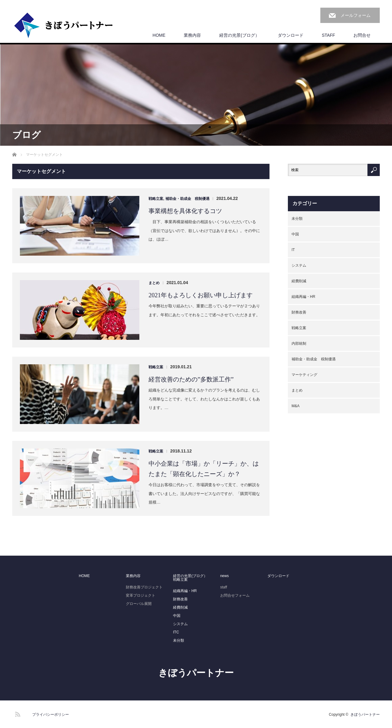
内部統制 (299, 343)
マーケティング (304, 375)
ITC (176, 632)
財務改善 (299, 312)
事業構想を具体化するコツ (185, 211)
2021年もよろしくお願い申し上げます (201, 295)
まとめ (154, 283)
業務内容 (192, 35)
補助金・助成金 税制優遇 (187, 199)
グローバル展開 (139, 604)
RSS (16, 713)
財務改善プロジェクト (144, 587)
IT (293, 250)
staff (223, 587)
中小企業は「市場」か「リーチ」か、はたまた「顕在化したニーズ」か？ (204, 468)
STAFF (328, 35)
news (224, 576)
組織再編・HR (303, 297)
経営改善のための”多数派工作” (191, 379)
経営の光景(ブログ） (239, 35)
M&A (296, 406)
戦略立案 (156, 199)
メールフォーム (356, 15)
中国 (295, 234)
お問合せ (362, 35)
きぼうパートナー (196, 673)
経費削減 (299, 281)
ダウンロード (290, 35)
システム (299, 265)
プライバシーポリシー (50, 714)
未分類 (297, 218)
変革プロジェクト (140, 595)
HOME (159, 35)
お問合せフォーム (235, 595)
